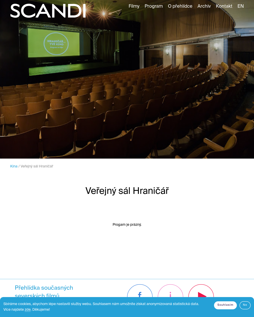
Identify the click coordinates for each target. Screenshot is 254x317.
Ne (245, 305)
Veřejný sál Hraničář (37, 166)
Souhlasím (225, 305)
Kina (14, 166)
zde (28, 310)
